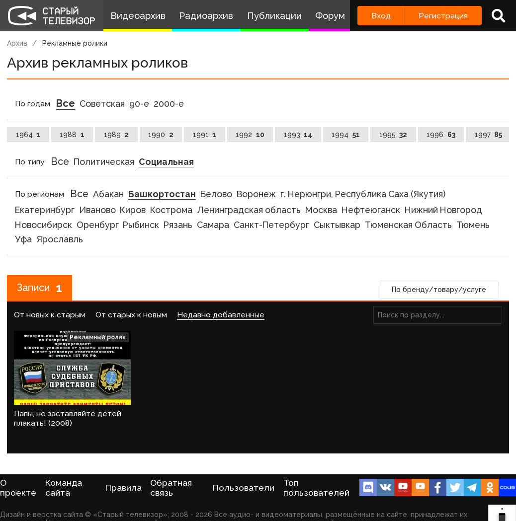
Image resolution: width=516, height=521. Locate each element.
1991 (205, 135)
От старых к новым (131, 314)
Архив (17, 43)
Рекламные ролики (74, 43)
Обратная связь (171, 488)
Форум (330, 15)
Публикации (274, 15)
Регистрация (443, 15)
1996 (441, 135)
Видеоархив (138, 15)
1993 (298, 135)
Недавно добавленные (220, 314)
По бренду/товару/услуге (439, 290)
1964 (28, 135)
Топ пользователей (316, 488)
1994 (346, 135)
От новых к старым (50, 314)
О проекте (18, 488)
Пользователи (243, 488)
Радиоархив (206, 15)
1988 (72, 135)
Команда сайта (63, 488)
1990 (160, 135)
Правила (123, 488)
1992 (250, 135)
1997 (489, 135)
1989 (116, 135)
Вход (381, 15)
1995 (393, 135)
